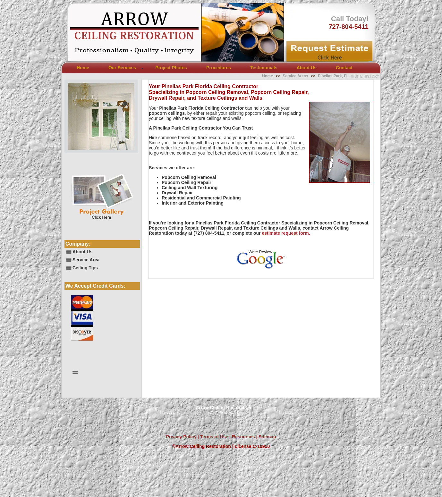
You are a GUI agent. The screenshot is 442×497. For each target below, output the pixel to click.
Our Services (122, 67)
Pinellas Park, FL (333, 76)
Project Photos (171, 67)
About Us (307, 67)
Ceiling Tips (85, 267)
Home (83, 67)
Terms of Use (213, 436)
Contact (344, 67)
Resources (243, 436)
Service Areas (295, 76)
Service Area (85, 259)
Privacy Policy (181, 436)
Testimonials (263, 67)
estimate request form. (286, 233)
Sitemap (267, 436)
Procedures (218, 67)
